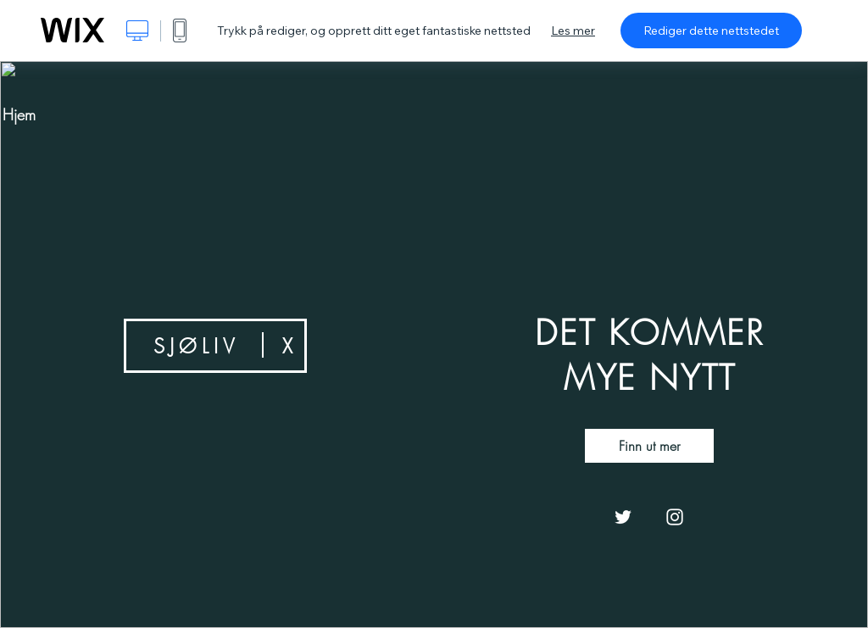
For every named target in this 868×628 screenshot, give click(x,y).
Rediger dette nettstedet (711, 30)
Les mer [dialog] (573, 30)
